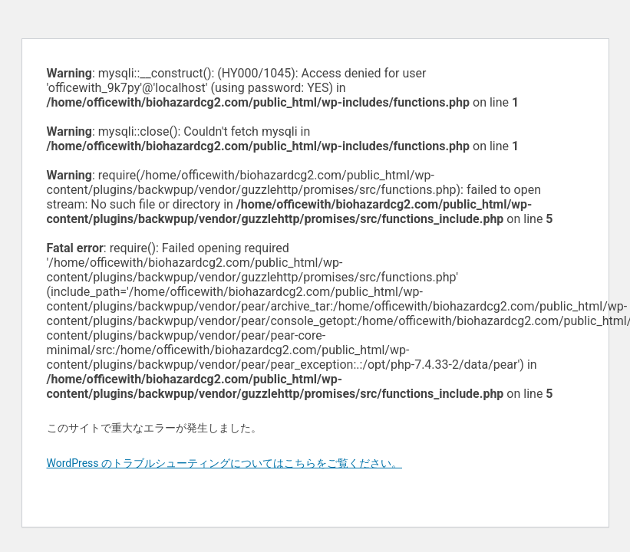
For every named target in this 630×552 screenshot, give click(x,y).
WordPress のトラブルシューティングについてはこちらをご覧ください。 (225, 463)
